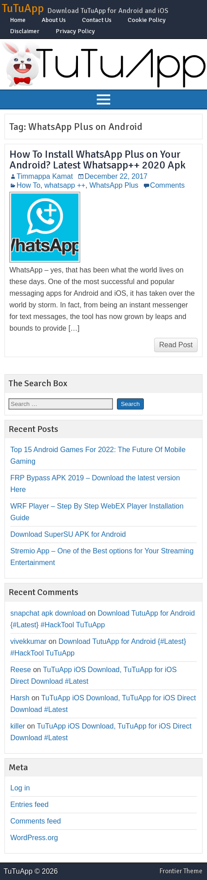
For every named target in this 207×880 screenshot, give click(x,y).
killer (17, 726)
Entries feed (29, 804)
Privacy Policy (75, 31)
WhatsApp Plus (113, 185)
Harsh (20, 698)
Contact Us (97, 20)
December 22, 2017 (116, 176)
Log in (20, 788)
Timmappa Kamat (45, 176)
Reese (20, 669)
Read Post (176, 345)
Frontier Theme (181, 871)
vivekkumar (28, 641)
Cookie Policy (147, 20)
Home (18, 20)
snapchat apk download (48, 613)
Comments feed (35, 821)
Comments (167, 185)
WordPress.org (34, 837)
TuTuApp (23, 8)
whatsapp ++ (65, 185)
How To (28, 185)
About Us (54, 20)
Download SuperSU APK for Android (68, 534)
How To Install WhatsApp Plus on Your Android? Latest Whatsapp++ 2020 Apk (97, 159)
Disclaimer (24, 31)
